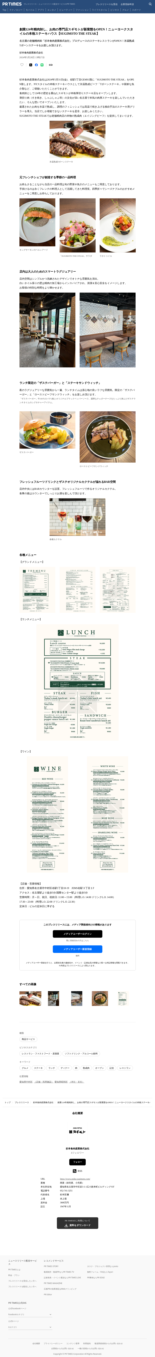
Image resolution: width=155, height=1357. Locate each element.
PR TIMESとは (14, 1269)
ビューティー (65, 9)
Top (4, 9)
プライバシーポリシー (53, 1343)
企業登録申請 (127, 4)
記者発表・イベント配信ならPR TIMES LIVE (62, 1277)
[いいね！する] (21, 64)
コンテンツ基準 (72, 1343)
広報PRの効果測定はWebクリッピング (60, 1289)
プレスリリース (22, 1102)
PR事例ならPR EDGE (96, 1277)
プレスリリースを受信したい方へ (22, 1281)
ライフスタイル (99, 9)
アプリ (41, 9)
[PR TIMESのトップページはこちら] (39, 4)
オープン (99, 1068)
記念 (112, 1068)
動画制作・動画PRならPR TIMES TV (59, 1272)
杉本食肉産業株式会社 (43, 1102)
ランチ (51, 1068)
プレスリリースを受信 (107, 4)
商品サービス (28, 1039)
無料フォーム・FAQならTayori (100, 1272)
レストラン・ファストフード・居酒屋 (40, 1053)
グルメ (125, 9)
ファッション (82, 9)
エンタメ (51, 9)
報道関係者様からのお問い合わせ (109, 1343)
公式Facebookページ (17, 1308)
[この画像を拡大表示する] (30, 998)
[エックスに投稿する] (30, 64)
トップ (8, 1102)
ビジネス (114, 9)
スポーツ (136, 9)
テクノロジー (16, 9)
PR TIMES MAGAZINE (53, 1283)
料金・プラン (14, 1275)
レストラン (125, 1068)
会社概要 (36, 1343)
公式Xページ (13, 1321)
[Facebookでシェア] (36, 64)
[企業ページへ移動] (77, 1132)
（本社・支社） (76, 1082)
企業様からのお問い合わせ (62, 1348)
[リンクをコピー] (50, 64)
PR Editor (48, 1294)
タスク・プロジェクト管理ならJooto (102, 1266)
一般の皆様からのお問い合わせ (91, 1348)
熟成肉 (86, 1068)
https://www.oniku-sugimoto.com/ (75, 1179)
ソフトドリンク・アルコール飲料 (81, 1053)
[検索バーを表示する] (150, 4)
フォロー (77, 1162)
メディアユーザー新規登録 (77, 949)
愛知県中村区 (26, 1082)
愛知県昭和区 (61, 1082)
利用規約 (87, 1343)
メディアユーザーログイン (77, 934)
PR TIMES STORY (51, 1266)
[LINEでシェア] (42, 64)
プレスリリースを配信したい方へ (22, 1286)
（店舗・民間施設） (44, 1082)
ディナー (65, 1068)
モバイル (30, 9)
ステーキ (38, 1068)
